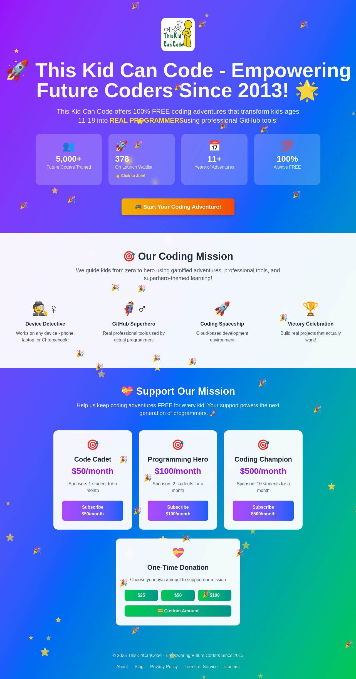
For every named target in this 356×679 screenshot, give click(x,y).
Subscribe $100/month (178, 510)
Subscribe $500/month (263, 510)
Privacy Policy (164, 666)
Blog (139, 666)
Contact (232, 666)
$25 (141, 595)
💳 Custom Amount (178, 610)
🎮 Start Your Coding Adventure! (178, 207)
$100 (215, 595)
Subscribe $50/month (92, 510)
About (122, 666)
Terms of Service (201, 666)
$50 (178, 595)
